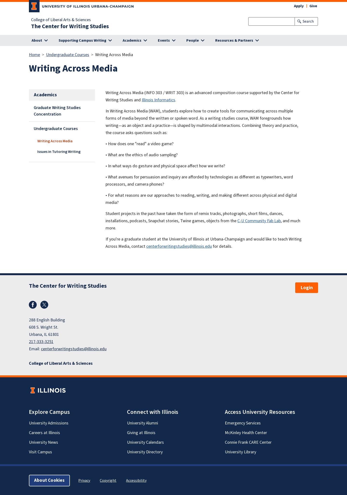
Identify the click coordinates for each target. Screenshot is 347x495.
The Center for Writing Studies (70, 26)
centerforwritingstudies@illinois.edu (179, 246)
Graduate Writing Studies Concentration (57, 111)
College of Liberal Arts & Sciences (61, 20)
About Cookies (49, 480)
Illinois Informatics (158, 100)
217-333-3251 (41, 342)
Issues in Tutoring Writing (58, 151)
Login (306, 287)
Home (34, 55)
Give (313, 6)
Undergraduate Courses (67, 55)
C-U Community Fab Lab (259, 221)
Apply (299, 6)
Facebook (32, 305)
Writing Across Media (55, 141)
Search (308, 21)
